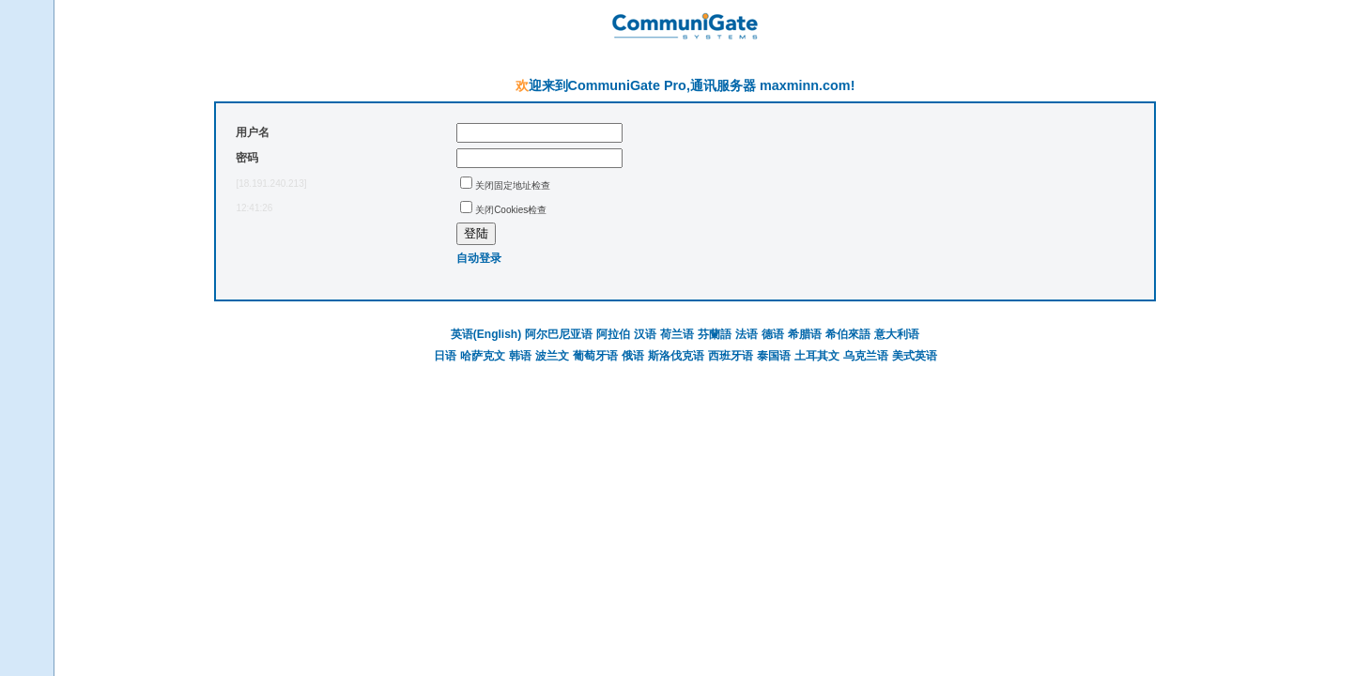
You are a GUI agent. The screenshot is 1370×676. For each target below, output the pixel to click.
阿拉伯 (613, 334)
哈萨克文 (482, 355)
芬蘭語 (714, 334)
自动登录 (478, 258)
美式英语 (914, 355)
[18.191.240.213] (271, 183)
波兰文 (552, 355)
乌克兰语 (865, 355)
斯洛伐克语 (676, 355)
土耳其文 (816, 355)
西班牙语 (730, 355)
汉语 (645, 334)
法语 (746, 334)
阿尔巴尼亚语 (559, 334)
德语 (773, 334)
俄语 (633, 355)
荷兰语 (677, 334)
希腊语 (805, 334)
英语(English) (486, 334)
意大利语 (896, 334)
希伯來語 (847, 334)
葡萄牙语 (595, 355)
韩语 (520, 355)
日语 (445, 355)
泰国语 (774, 355)
